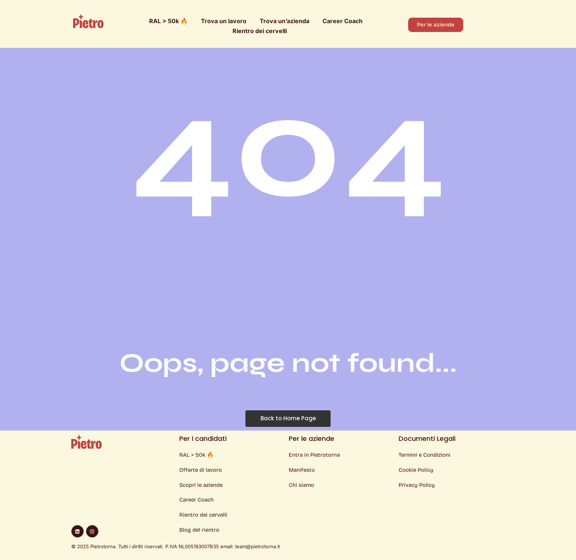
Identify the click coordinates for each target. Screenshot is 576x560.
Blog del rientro (199, 530)
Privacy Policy (417, 485)
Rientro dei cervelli (260, 31)
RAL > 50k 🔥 (168, 21)
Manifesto (302, 470)
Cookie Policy (416, 470)
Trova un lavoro (223, 21)
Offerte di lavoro (200, 470)
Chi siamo (301, 485)
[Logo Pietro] (88, 21)
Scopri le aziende (201, 485)
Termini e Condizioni (424, 455)
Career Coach (343, 21)
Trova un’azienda (284, 21)
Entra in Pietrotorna (314, 455)
